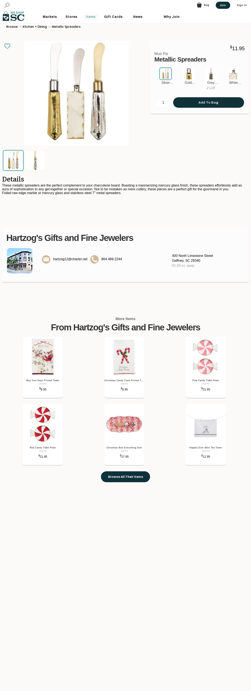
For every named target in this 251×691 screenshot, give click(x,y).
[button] (6, 5)
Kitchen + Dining (35, 33)
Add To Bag (208, 108)
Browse (12, 33)
